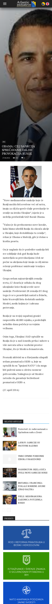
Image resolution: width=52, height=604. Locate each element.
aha (4, 350)
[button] (4, 4)
